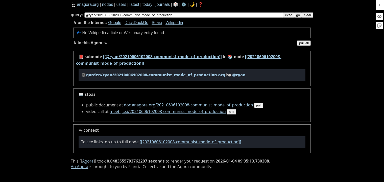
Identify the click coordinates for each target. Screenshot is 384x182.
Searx (157, 22)
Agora (87, 161)
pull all (304, 43)
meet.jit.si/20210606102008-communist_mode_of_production (168, 111)
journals (163, 4)
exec (288, 15)
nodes (107, 4)
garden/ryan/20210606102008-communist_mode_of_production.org (155, 75)
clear (307, 15)
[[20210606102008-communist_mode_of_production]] (190, 142)
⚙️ (183, 4)
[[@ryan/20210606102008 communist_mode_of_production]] (162, 56)
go (298, 15)
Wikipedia (174, 22)
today (147, 4)
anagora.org (88, 4)
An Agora (79, 166)
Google (114, 22)
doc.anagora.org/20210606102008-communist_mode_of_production (188, 105)
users (121, 4)
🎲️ (175, 4)
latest (134, 4)
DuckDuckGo (136, 22)
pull (258, 105)
